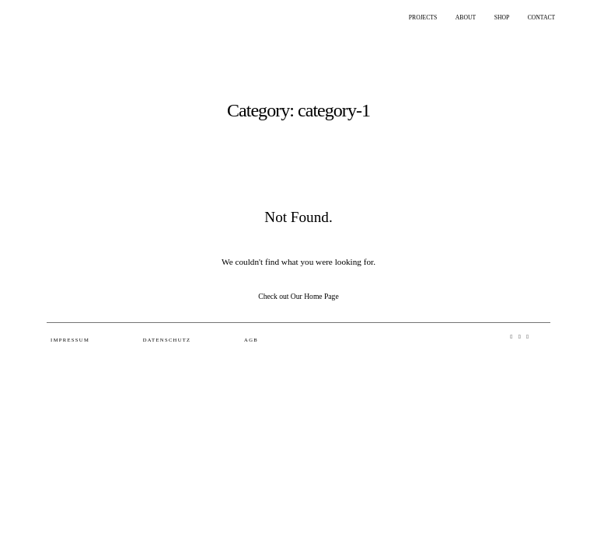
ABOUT (466, 17)
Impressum (70, 339)
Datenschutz (167, 339)
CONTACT (541, 17)
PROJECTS (423, 17)
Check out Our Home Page (298, 296)
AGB (251, 339)
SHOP (501, 17)
